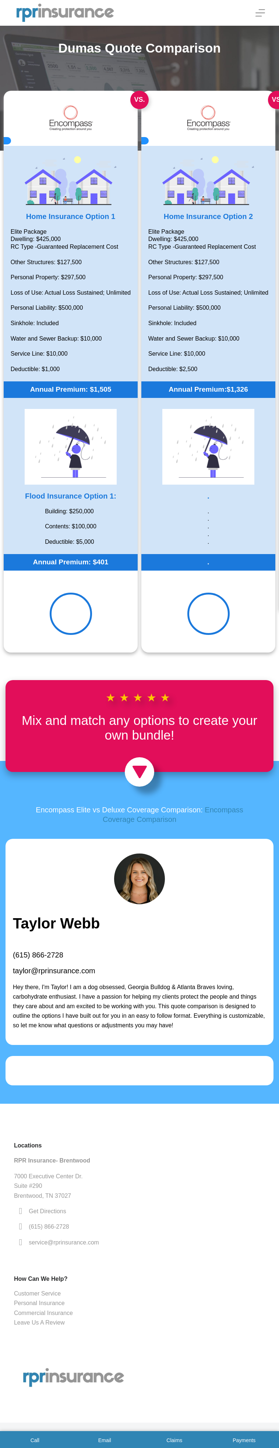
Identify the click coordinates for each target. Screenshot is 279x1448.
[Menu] (260, 13)
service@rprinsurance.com (64, 1242)
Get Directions (47, 1211)
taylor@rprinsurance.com (54, 971)
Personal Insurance (39, 1303)
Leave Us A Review (39, 1322)
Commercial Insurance (43, 1313)
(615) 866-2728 (38, 955)
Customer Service (37, 1293)
